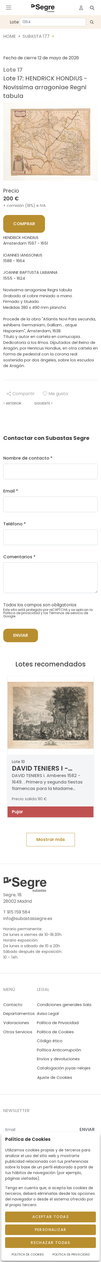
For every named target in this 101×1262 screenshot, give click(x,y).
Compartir (21, 394)
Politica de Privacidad (58, 1022)
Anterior (12, 403)
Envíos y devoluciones (58, 1059)
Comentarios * (19, 557)
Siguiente (43, 403)
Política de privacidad (21, 613)
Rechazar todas (50, 1242)
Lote (14, 22)
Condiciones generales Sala (64, 1004)
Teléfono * (14, 524)
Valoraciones (16, 1022)
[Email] (39, 1130)
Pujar (17, 812)
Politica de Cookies (55, 1032)
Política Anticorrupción (59, 1050)
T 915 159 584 (16, 912)
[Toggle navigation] (8, 7)
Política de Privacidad (71, 1254)
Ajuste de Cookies (54, 1077)
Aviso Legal (48, 1013)
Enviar (20, 635)
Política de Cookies (28, 1254)
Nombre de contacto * (28, 458)
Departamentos (19, 1013)
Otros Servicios (17, 1032)
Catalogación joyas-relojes (63, 1068)
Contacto (12, 1004)
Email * (10, 491)
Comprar (24, 224)
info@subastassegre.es (27, 918)
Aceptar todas (50, 1216)
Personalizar (51, 1229)
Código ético (49, 1041)
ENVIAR (87, 1129)
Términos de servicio (66, 613)
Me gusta (55, 394)
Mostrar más (50, 839)
